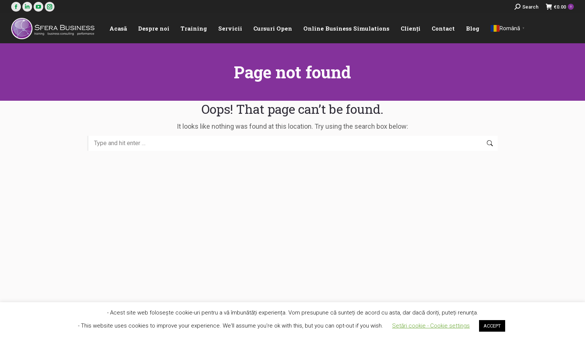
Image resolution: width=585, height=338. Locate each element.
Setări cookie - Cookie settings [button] (431, 325)
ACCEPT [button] (492, 326)
